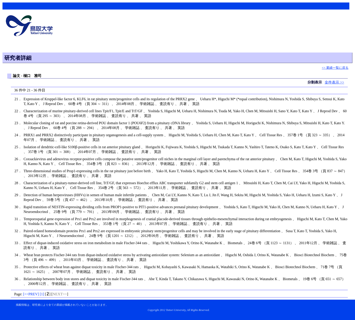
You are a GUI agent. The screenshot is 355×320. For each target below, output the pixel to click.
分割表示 (315, 82)
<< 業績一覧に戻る (335, 67)
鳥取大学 (30, 26)
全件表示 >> (334, 82)
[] (31, 294)
